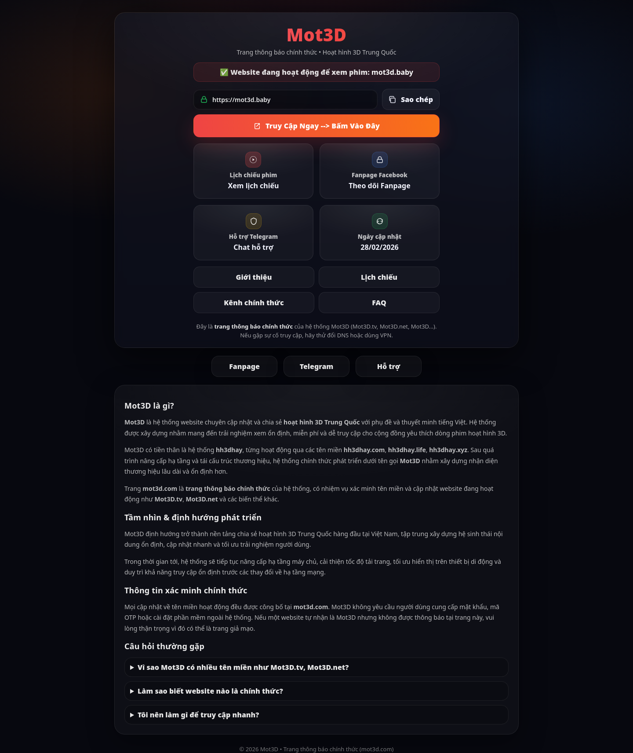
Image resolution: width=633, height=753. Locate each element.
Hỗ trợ (388, 366)
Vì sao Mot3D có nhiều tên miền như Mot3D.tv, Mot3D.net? (243, 667)
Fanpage (244, 366)
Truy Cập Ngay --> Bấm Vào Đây (316, 126)
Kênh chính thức (254, 302)
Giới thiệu (254, 277)
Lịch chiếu (379, 277)
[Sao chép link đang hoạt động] (411, 99)
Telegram (317, 366)
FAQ (379, 302)
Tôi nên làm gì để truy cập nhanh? (198, 715)
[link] (253, 171)
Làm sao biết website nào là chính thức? (210, 691)
